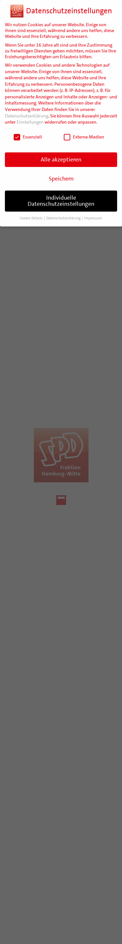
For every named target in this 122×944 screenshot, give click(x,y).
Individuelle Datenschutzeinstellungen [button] (61, 194)
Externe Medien (84, 131)
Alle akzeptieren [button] (61, 153)
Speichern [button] (61, 172)
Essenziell (28, 131)
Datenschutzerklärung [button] (63, 212)
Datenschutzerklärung (26, 109)
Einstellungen (30, 116)
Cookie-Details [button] (31, 212)
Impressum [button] (93, 212)
